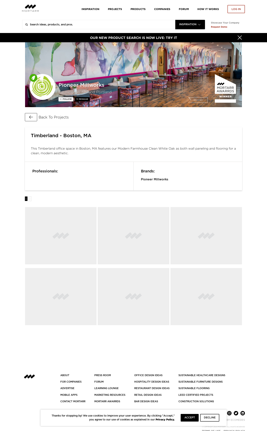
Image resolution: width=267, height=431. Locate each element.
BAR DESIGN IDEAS (146, 401)
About (64, 375)
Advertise (67, 388)
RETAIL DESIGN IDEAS (148, 395)
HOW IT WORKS (208, 9)
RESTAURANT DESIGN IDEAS (152, 388)
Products (138, 9)
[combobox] (190, 24)
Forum (184, 9)
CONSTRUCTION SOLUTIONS (196, 401)
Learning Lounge (106, 388)
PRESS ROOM (102, 375)
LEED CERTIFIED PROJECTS (195, 395)
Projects (115, 9)
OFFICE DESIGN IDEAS (148, 375)
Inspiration (90, 9)
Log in (236, 9)
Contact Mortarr (72, 401)
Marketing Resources (109, 395)
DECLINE (210, 417)
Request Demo (219, 27)
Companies (162, 9)
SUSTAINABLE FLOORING (194, 388)
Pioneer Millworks (154, 179)
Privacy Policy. (165, 419)
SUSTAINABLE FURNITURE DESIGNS (200, 382)
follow (67, 99)
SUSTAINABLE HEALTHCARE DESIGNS (201, 375)
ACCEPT (189, 417)
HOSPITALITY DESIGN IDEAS (151, 382)
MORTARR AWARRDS (107, 401)
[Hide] (240, 37)
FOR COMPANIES (71, 382)
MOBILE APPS (68, 395)
